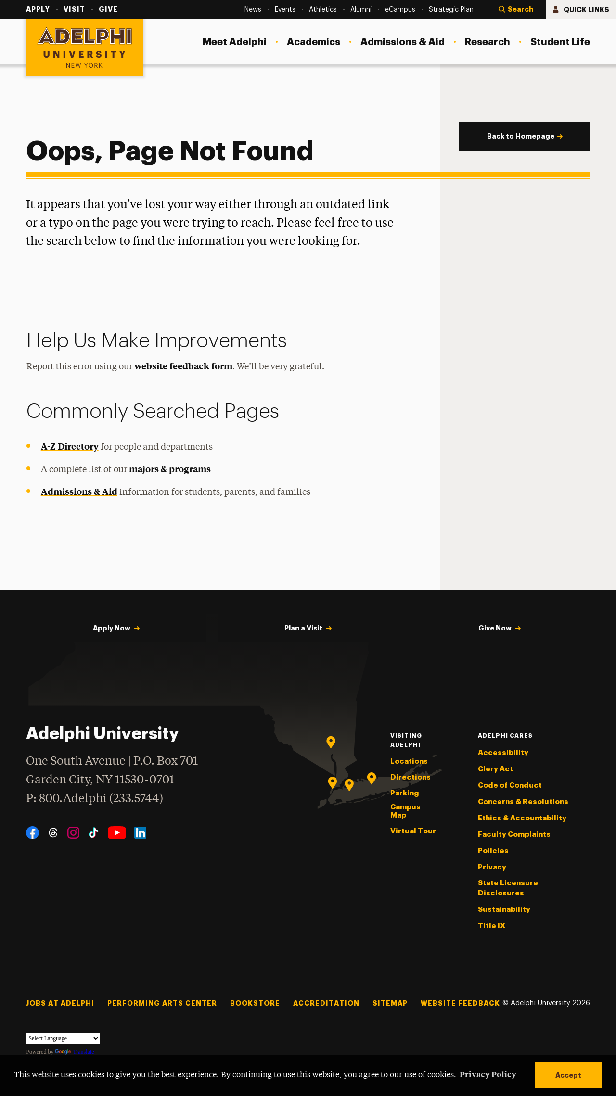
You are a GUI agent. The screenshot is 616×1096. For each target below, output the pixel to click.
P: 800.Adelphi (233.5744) (94, 797)
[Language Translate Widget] (63, 1038)
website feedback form (183, 366)
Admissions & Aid (79, 491)
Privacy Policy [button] (488, 1074)
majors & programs (170, 469)
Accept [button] (568, 1075)
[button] (516, 9)
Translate (74, 1051)
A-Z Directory (70, 446)
